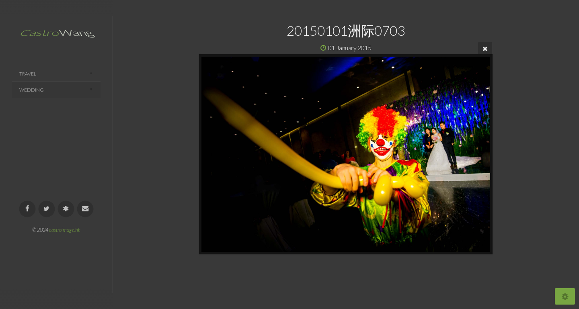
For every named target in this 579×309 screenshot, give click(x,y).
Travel (27, 74)
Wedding (31, 90)
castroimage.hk (64, 230)
